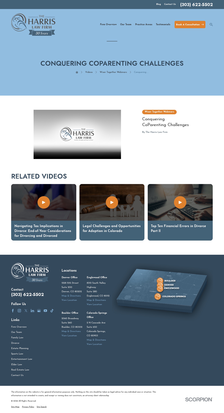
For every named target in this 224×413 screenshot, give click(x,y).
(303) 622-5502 (196, 4)
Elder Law (16, 364)
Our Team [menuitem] (125, 24)
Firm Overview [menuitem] (108, 24)
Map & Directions (71, 296)
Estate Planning (19, 348)
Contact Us (170, 4)
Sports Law (17, 354)
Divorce (15, 343)
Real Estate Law (20, 370)
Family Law (17, 337)
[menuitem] (15, 407)
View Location (69, 300)
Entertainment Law (21, 359)
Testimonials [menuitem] (163, 24)
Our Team (16, 332)
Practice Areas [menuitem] (143, 24)
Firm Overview (19, 327)
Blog (158, 4)
